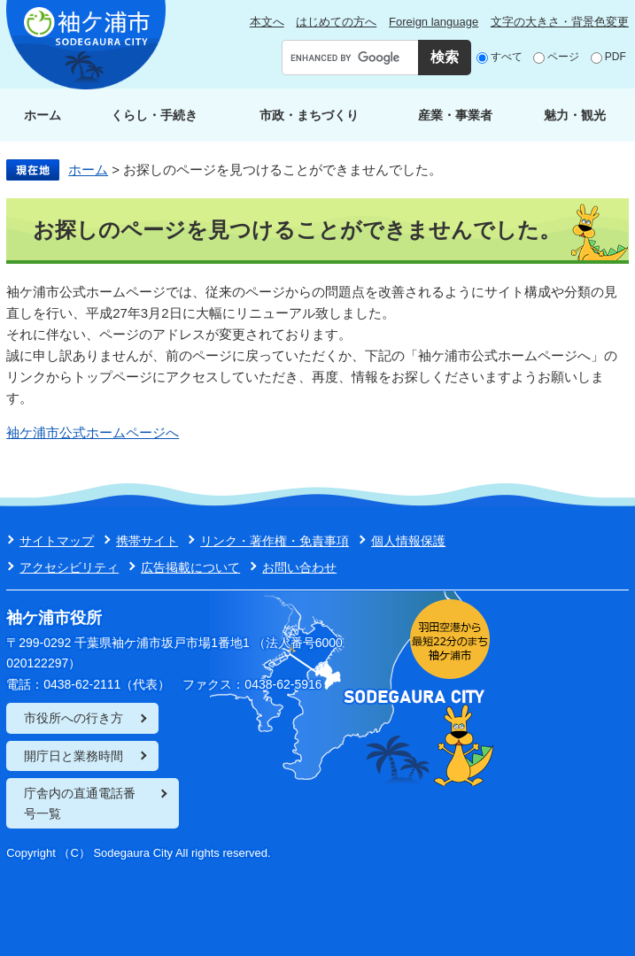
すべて (507, 56)
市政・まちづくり (309, 115)
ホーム (42, 115)
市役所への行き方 (73, 718)
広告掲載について (190, 567)
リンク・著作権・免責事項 (274, 541)
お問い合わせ (299, 567)
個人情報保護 (408, 541)
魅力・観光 (575, 115)
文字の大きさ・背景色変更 (560, 21)
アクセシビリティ (69, 567)
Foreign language (433, 21)
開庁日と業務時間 (73, 756)
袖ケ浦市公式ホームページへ (92, 432)
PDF (615, 56)
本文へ (267, 21)
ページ (563, 56)
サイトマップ (56, 541)
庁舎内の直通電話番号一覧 (80, 803)
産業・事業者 (455, 115)
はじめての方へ (336, 21)
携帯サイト (147, 541)
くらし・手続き (154, 115)
